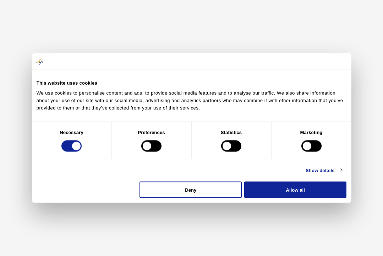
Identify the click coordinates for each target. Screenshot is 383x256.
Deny (190, 189)
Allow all (295, 189)
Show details (320, 170)
